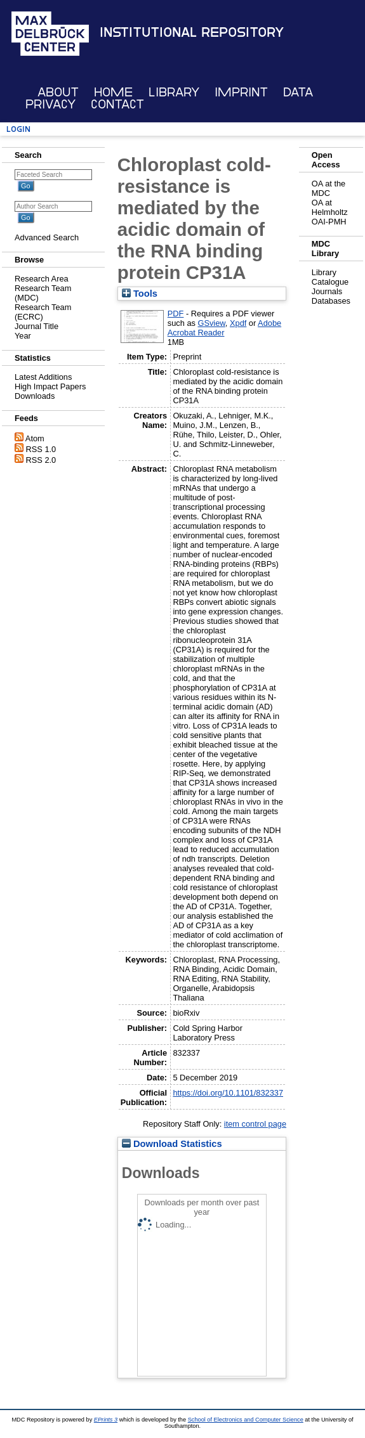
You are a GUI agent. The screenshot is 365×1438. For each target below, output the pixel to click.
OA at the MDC (328, 188)
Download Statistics (172, 1144)
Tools (139, 293)
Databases (331, 301)
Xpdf (238, 323)
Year (23, 335)
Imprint (241, 92)
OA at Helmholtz (330, 207)
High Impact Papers (50, 386)
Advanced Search (47, 237)
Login (18, 129)
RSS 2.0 (41, 460)
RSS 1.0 (41, 449)
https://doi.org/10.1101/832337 (228, 1093)
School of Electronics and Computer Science (245, 1419)
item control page (255, 1124)
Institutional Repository (192, 32)
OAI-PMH (329, 221)
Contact (117, 104)
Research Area (42, 278)
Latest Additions (43, 377)
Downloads (35, 396)
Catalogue (330, 282)
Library (174, 92)
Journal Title (36, 326)
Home (113, 92)
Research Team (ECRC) (43, 311)
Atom (34, 438)
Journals (327, 291)
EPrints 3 (105, 1419)
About (58, 92)
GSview (211, 323)
